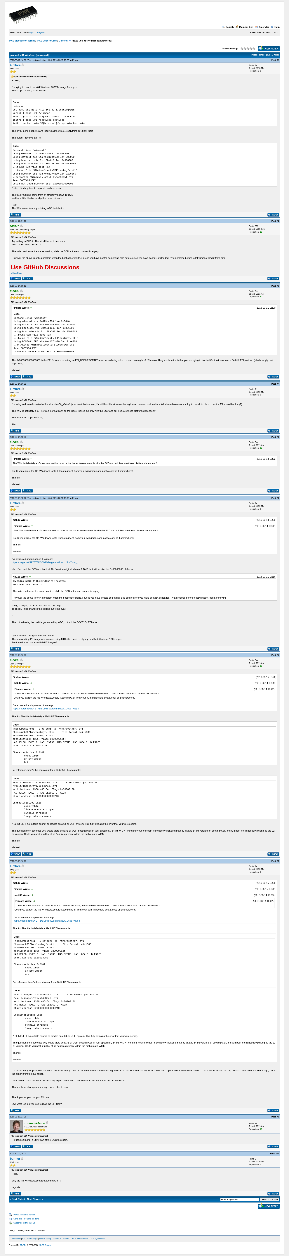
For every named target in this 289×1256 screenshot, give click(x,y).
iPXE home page (30, 1239)
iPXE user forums (47, 40)
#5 (278, 437)
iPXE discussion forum (22, 40)
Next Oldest (18, 1199)
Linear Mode (273, 55)
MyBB (22, 1245)
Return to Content (61, 1239)
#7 (278, 655)
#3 (278, 286)
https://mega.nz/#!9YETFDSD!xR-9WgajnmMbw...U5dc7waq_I (45, 562)
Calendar (262, 27)
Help (275, 27)
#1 (278, 60)
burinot (15, 1158)
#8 (278, 861)
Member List (244, 27)
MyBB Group (45, 1245)
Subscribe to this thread (24, 1223)
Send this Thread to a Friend (26, 1219)
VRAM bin (16, 273)
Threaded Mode (258, 55)
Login (31, 32)
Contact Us (16, 1239)
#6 (278, 498)
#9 (278, 1117)
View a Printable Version (24, 1215)
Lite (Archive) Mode (79, 1239)
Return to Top (45, 1239)
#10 (277, 1154)
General (63, 40)
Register (41, 32)
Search (228, 27)
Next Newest (34, 1199)
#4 (278, 384)
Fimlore (75, 60)
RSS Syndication (97, 1239)
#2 (278, 221)
